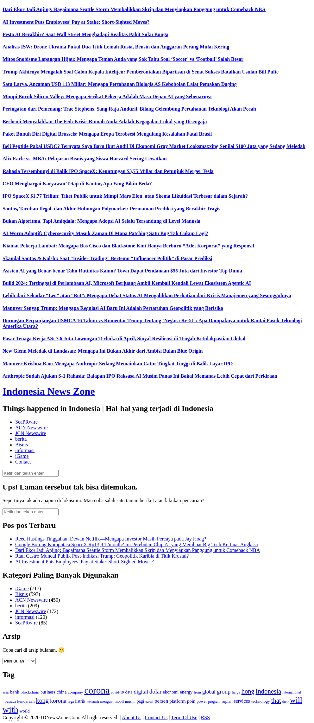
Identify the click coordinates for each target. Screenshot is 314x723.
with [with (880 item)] (10, 709)
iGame (22, 456)
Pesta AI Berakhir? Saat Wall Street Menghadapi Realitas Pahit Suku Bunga (85, 34)
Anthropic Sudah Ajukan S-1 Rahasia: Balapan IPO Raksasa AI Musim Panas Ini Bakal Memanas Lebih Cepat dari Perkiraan (140, 376)
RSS (205, 717)
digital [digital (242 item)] (141, 691)
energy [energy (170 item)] (186, 691)
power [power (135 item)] (202, 701)
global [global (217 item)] (209, 692)
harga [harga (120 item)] (236, 692)
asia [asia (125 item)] (6, 692)
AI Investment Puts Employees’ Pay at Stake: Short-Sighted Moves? (76, 22)
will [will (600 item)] (296, 700)
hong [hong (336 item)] (248, 691)
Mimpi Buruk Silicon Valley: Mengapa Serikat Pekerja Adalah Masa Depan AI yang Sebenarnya (107, 96)
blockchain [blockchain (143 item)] (30, 692)
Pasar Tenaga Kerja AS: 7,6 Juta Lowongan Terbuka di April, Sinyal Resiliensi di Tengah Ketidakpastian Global (124, 338)
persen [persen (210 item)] (161, 701)
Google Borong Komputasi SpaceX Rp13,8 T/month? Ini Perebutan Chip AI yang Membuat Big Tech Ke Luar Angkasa (136, 544)
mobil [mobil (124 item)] (119, 701)
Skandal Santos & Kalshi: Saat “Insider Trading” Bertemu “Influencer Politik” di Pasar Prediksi (107, 258)
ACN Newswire (31, 427)
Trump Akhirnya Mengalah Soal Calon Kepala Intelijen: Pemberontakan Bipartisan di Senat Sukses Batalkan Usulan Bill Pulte (141, 71)
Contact (23, 461)
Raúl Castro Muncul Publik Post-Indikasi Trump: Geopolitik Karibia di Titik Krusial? (102, 556)
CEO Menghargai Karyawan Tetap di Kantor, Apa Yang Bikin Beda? (77, 183)
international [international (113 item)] (291, 692)
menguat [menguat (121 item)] (106, 701)
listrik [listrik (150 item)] (80, 701)
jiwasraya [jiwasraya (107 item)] (9, 701)
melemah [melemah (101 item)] (92, 701)
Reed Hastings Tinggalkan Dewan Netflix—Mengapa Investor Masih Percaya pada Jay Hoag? (110, 538)
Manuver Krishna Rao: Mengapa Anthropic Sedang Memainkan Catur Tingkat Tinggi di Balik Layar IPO (118, 363)
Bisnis (21, 444)
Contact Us (156, 717)
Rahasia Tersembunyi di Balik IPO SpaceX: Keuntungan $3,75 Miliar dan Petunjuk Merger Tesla (108, 171)
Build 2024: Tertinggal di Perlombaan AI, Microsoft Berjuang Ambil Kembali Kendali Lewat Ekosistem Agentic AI (127, 283)
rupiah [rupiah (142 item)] (227, 701)
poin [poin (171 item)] (191, 701)
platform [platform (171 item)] (177, 701)
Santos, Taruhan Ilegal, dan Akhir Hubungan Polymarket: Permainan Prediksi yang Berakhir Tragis (111, 208)
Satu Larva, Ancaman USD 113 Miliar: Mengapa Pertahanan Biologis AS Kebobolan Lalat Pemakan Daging (120, 84)
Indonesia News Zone (49, 391)
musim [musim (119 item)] (130, 701)
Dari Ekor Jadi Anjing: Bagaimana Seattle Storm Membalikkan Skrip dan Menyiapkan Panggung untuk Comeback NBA (134, 9)
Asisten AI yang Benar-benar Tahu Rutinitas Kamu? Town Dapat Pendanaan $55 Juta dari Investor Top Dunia (122, 270)
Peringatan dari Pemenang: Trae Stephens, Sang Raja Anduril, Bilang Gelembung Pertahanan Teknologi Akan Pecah (129, 109)
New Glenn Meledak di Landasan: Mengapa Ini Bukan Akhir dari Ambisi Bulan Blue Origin (103, 351)
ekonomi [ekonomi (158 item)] (171, 691)
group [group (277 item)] (224, 691)
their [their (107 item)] (285, 701)
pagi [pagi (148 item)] (140, 701)
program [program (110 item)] (214, 701)
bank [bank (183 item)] (14, 691)
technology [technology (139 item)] (260, 701)
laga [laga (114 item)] (71, 702)
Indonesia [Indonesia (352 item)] (268, 691)
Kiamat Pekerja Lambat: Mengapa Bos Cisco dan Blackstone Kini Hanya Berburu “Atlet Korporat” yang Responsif (128, 245)
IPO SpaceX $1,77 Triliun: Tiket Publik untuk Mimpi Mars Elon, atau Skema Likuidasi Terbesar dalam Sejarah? (125, 196)
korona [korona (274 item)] (58, 700)
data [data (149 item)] (128, 692)
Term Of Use (184, 717)
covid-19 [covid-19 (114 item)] (117, 692)
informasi (25, 450)
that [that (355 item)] (276, 700)
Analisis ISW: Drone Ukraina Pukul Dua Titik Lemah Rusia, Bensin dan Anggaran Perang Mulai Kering (116, 46)
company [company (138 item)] (75, 692)
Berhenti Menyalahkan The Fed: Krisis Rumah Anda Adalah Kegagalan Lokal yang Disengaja (105, 121)
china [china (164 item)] (62, 691)
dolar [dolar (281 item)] (155, 691)
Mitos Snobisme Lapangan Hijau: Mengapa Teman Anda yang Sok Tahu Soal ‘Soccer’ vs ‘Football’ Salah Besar (123, 59)
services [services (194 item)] (242, 701)
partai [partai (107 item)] (149, 701)
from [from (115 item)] (197, 692)
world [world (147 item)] (25, 711)
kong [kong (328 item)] (42, 700)
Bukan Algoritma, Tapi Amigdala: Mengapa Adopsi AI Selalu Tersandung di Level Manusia (101, 221)
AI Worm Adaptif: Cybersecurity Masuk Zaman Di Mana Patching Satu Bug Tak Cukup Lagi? (105, 233)
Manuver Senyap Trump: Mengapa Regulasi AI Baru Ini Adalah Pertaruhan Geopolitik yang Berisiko (113, 308)
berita (21, 439)
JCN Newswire (30, 433)
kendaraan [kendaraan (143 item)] (26, 701)
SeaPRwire (26, 422)
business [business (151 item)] (48, 692)
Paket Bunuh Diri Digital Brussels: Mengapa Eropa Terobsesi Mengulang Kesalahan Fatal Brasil (107, 134)
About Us (131, 717)
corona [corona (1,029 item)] (97, 690)
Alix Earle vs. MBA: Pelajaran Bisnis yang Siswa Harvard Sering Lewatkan (85, 158)
